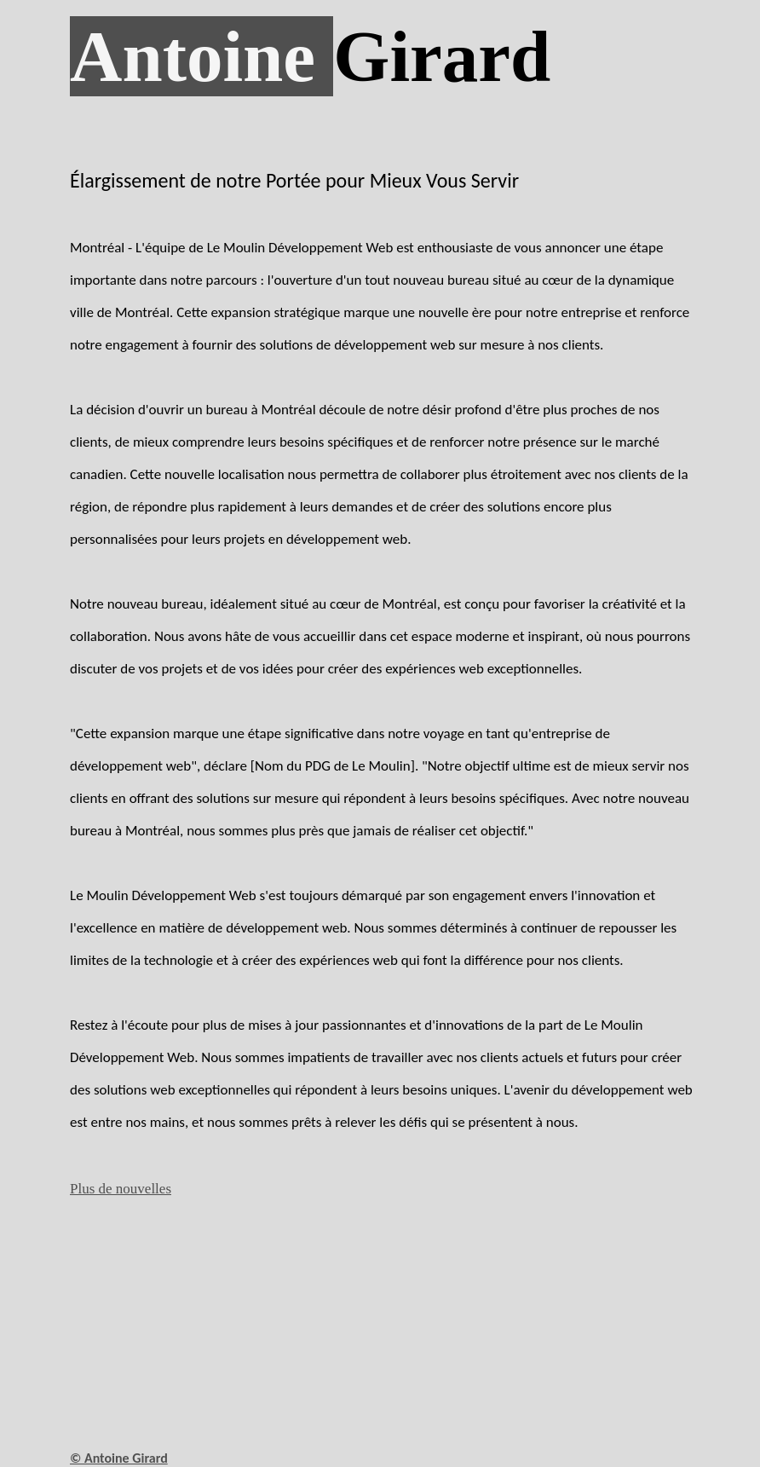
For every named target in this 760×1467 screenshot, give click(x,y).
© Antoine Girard (119, 1458)
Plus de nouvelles (120, 1189)
